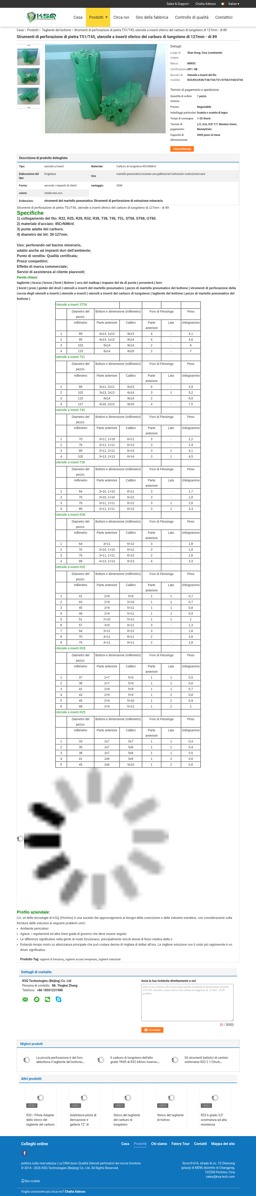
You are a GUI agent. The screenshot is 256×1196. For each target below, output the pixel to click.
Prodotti (96, 17)
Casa (78, 17)
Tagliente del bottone (56, 30)
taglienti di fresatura (52, 959)
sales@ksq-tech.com (220, 1176)
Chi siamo (159, 1144)
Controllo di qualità (192, 17)
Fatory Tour (180, 1144)
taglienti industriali (109, 959)
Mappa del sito (223, 1144)
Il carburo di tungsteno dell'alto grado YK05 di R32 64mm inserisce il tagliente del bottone (134, 1062)
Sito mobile (30, 1181)
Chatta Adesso (205, 4)
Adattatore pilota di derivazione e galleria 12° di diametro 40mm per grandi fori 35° (83, 1124)
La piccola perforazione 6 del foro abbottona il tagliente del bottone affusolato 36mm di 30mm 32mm (59, 1062)
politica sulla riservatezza (38, 1163)
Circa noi (121, 17)
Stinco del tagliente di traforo (170, 1117)
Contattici (224, 17)
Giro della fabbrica (152, 17)
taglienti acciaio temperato (81, 959)
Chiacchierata (182, 149)
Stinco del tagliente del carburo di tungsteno (127, 1119)
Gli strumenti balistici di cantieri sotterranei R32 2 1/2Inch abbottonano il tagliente (206, 1062)
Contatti (200, 1144)
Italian (233, 4)
